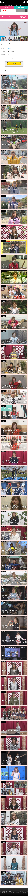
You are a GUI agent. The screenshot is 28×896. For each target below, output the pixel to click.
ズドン (14, 48)
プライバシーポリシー (19, 891)
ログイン (14, 63)
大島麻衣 (10, 48)
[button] (26, 22)
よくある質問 (22, 892)
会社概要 (2, 891)
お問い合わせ (9, 891)
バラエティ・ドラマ (8, 10)
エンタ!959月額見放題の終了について (14, 5)
